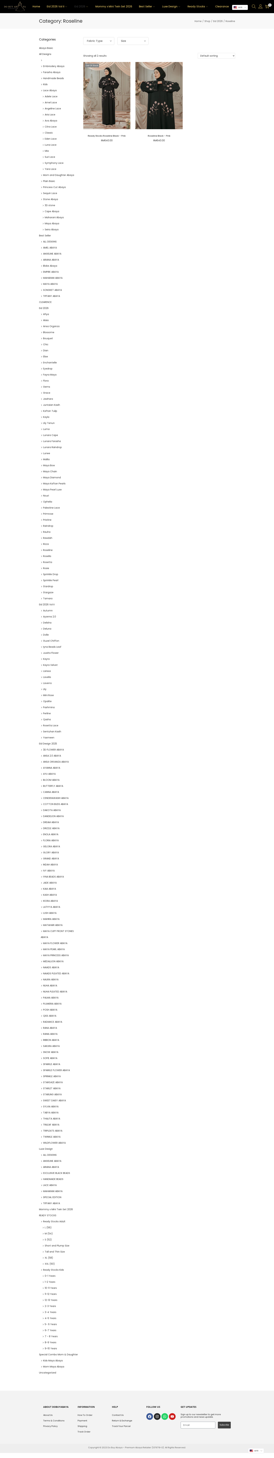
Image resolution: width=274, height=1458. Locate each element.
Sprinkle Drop (50, 574)
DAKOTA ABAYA (52, 810)
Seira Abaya (51, 229)
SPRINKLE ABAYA (52, 1076)
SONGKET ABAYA (52, 290)
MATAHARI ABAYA (53, 925)
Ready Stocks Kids (53, 1270)
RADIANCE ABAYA (52, 1022)
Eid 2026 (218, 21)
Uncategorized (47, 1372)
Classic (49, 132)
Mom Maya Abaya (53, 1366)
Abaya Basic (46, 48)
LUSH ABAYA (49, 913)
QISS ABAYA (49, 1015)
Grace (46, 392)
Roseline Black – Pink (159, 135)
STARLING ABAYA (52, 1094)
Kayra (46, 659)
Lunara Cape (50, 435)
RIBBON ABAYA (51, 1040)
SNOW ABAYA (50, 1052)
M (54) (49, 1233)
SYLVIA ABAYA (50, 1106)
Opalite (47, 701)
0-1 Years (50, 1276)
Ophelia (47, 501)
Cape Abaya (52, 211)
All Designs (45, 54)
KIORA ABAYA (50, 901)
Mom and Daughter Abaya (58, 175)
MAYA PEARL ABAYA (54, 949)
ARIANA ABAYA (51, 259)
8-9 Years (50, 1342)
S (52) (48, 1239)
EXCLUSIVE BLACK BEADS (56, 1173)
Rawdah (47, 538)
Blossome (48, 332)
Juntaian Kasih (51, 405)
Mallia (46, 459)
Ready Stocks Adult (54, 1221)
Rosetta (47, 562)
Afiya (46, 314)
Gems (46, 386)
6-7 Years (50, 1330)
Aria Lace (50, 114)
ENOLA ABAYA (50, 834)
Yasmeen (48, 737)
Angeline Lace (53, 108)
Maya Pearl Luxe (52, 489)
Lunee (46, 453)
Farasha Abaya (51, 72)
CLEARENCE (45, 302)
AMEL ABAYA (50, 247)
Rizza (46, 544)
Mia (47, 151)
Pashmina (49, 707)
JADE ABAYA (50, 882)
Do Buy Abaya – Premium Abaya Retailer (130, 1447)
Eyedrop (47, 368)
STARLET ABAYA (51, 1088)
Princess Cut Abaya (54, 187)
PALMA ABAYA (50, 997)
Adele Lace (51, 96)
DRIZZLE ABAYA (51, 828)
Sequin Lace (50, 193)
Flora (46, 380)
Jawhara (48, 399)
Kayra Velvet (50, 665)
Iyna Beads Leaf (52, 647)
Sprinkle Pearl (50, 580)
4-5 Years (50, 1318)
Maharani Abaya (54, 217)
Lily (44, 689)
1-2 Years (50, 1282)
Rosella (47, 556)
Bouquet (48, 338)
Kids (45, 84)
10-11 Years (51, 1288)
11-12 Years (51, 1294)
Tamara (47, 598)
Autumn (48, 610)
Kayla (46, 417)
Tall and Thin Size (55, 1251)
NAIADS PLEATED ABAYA (56, 973)
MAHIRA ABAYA (51, 919)
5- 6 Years (51, 1324)
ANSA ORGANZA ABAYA (56, 761)
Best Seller (45, 235)
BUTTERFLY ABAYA (53, 786)
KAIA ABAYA (49, 888)
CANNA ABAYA (51, 792)
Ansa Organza (51, 326)
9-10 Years (51, 1348)
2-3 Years (50, 1306)
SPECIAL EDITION (52, 1197)
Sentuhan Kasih (52, 731)
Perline (47, 713)
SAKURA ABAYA (51, 1046)
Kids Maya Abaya (53, 1360)
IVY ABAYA (49, 870)
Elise (45, 356)
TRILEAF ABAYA (51, 1124)
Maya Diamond (52, 477)
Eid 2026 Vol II (46, 604)
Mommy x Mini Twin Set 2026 (56, 1209)
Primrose (48, 513)
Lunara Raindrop (52, 447)
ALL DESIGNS (50, 241)
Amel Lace (51, 102)
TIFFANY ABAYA (51, 296)
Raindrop (48, 526)
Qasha (47, 719)
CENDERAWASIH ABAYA (56, 798)
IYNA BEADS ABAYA (53, 876)
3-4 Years (50, 1312)
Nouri (46, 495)
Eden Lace (51, 138)
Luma (46, 429)
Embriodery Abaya (53, 66)
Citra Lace (51, 126)
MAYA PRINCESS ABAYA (56, 955)
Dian (45, 350)
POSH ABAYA (50, 1009)
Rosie (46, 568)
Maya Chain (50, 471)
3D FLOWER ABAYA (53, 749)
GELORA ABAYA (51, 846)
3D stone (50, 205)
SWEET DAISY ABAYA (54, 1100)
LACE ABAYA (50, 1185)
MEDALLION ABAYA (53, 961)
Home (198, 21)
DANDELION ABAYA (53, 816)
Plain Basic (49, 181)
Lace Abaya (50, 90)
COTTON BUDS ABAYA (55, 804)
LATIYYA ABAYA (51, 907)
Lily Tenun (49, 423)
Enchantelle (50, 362)
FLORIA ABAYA (51, 840)
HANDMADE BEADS (53, 1179)
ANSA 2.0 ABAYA (52, 755)
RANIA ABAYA (50, 1034)
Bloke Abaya (50, 265)
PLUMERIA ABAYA (52, 1003)
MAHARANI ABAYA (53, 278)
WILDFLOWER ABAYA (54, 1142)
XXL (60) (50, 1263)
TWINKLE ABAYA (51, 1136)
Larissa (47, 671)
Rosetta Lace (50, 725)
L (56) (48, 1227)
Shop (207, 21)
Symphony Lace (54, 163)
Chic (45, 344)
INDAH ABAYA (50, 864)
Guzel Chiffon (51, 640)
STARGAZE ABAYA (53, 1082)
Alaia (46, 320)
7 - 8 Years (51, 1336)
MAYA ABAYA (50, 284)
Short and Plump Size (57, 1245)
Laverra (47, 683)
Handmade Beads (53, 78)
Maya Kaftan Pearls (54, 483)
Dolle (46, 634)
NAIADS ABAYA (51, 967)
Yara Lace (50, 169)
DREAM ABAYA (51, 822)
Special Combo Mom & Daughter (58, 1354)
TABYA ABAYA (50, 1112)
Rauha (46, 532)
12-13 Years (51, 1300)
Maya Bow (49, 465)
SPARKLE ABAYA (51, 1064)
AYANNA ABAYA (51, 767)
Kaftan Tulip (50, 411)
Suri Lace (50, 157)
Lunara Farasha (52, 441)
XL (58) (49, 1257)
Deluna (47, 628)
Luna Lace (50, 145)
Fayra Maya (49, 374)
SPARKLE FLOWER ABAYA (56, 1070)
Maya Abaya (52, 223)
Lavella (47, 677)
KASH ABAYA (50, 895)
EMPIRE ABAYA (51, 272)
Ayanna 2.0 (49, 616)
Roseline (48, 550)
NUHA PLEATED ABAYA (55, 991)
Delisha (47, 622)
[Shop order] (216, 55)
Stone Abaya (50, 199)
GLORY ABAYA (51, 852)
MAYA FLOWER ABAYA (55, 943)
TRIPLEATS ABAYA (52, 1130)
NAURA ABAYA (50, 979)
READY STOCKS (47, 1215)
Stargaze (48, 592)
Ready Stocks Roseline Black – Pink (107, 135)
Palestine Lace (51, 507)
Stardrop (48, 586)
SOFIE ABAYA (50, 1058)
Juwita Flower (51, 653)
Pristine (47, 520)
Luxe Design (46, 1149)
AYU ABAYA (49, 774)
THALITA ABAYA (51, 1118)
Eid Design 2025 (48, 743)
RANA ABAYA (50, 1028)
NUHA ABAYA (50, 985)
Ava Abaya (51, 120)
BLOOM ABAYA (51, 780)
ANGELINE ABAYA (52, 253)
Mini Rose (48, 695)
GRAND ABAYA (51, 858)
